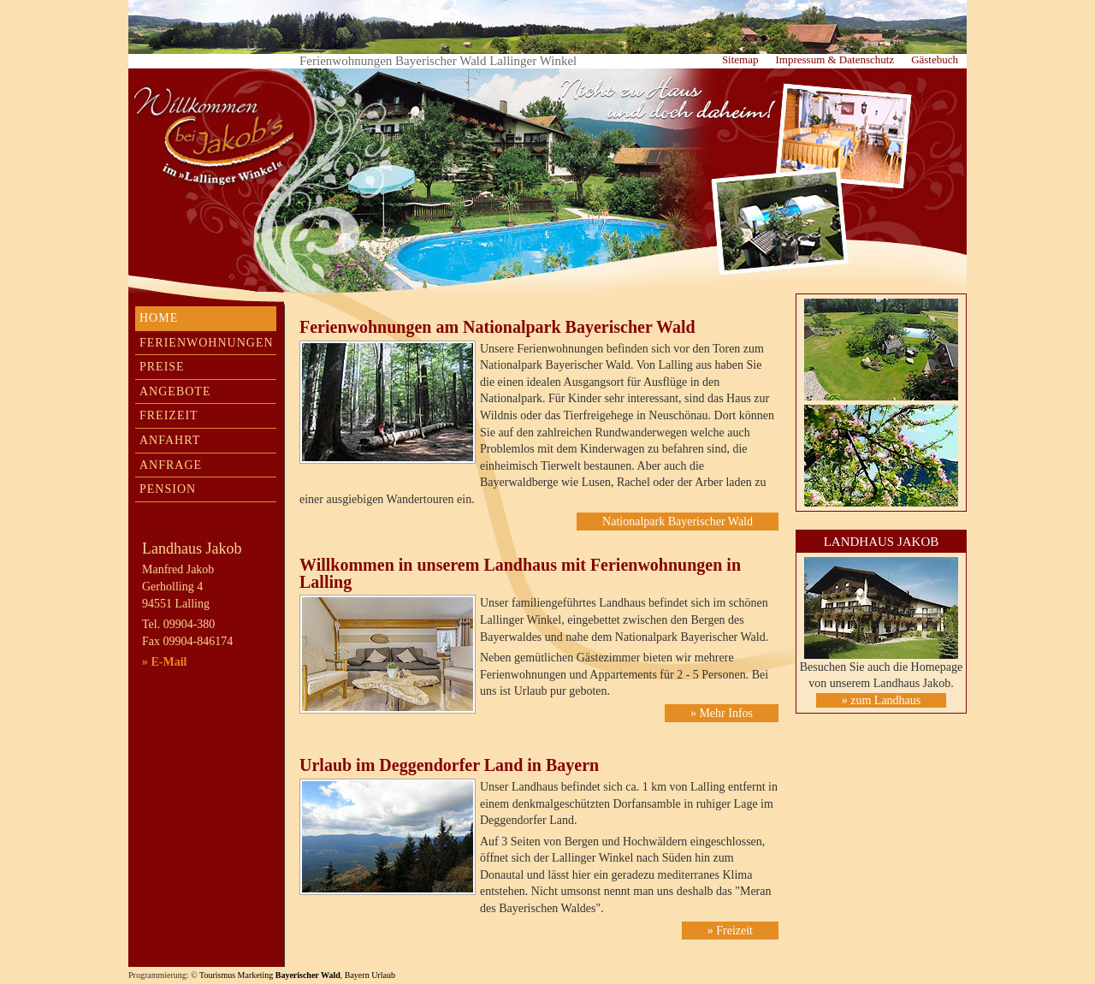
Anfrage (170, 465)
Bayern (357, 975)
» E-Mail (164, 661)
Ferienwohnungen (206, 342)
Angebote (174, 391)
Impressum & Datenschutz (834, 59)
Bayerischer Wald (307, 975)
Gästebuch (934, 59)
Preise (162, 366)
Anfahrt (169, 440)
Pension (167, 489)
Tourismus (217, 975)
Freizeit (168, 415)
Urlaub (383, 975)
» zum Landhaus (881, 700)
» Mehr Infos (721, 713)
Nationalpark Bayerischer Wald (677, 521)
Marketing (256, 975)
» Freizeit (730, 930)
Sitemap (740, 59)
